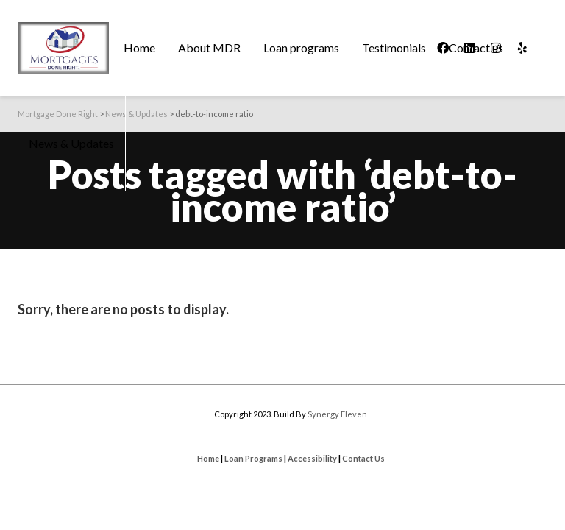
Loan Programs (253, 458)
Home (208, 458)
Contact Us (363, 458)
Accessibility (312, 458)
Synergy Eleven (337, 414)
